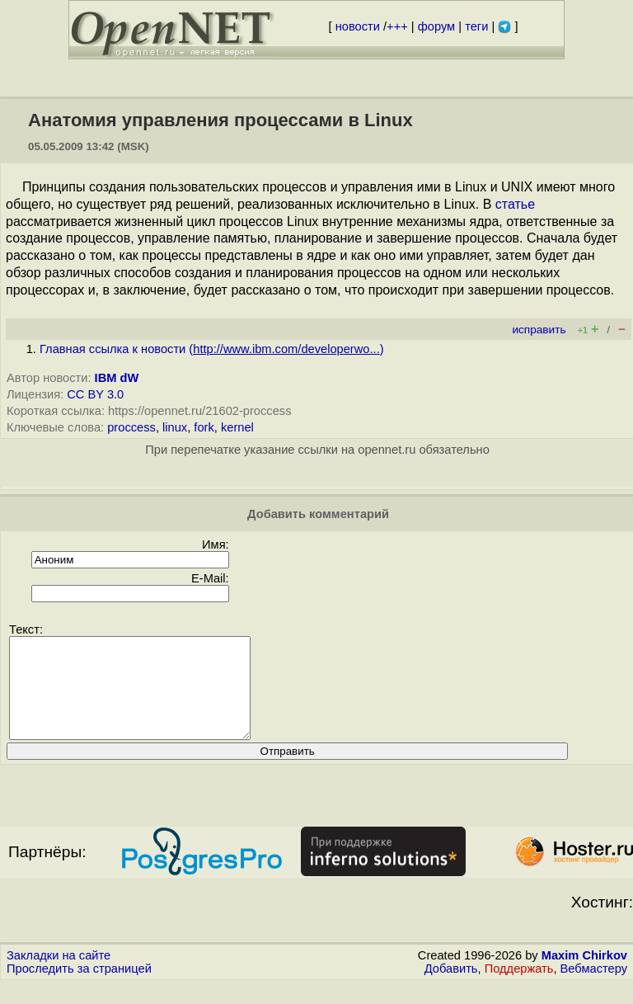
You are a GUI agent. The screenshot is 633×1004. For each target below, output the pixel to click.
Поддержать (519, 988)
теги (476, 26)
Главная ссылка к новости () (212, 349)
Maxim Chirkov (584, 975)
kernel (237, 427)
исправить (538, 329)
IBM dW (117, 377)
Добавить (451, 988)
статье (515, 204)
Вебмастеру (593, 988)
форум (436, 26)
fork (203, 427)
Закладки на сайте (58, 975)
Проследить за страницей (79, 988)
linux (174, 427)
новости (357, 26)
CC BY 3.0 (95, 394)
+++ (397, 26)
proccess (131, 427)
